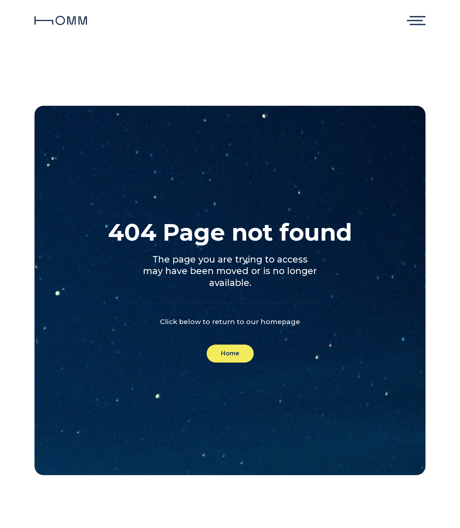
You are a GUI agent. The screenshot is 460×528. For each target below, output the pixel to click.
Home (230, 353)
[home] (60, 20)
